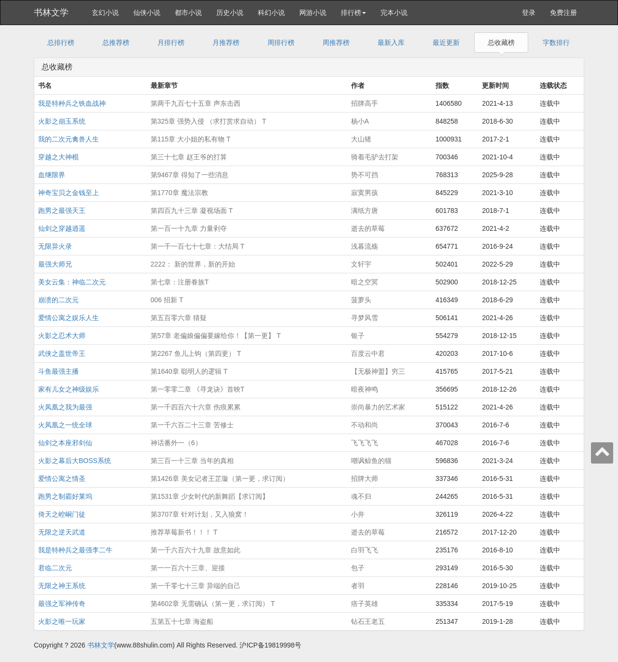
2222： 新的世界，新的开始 (193, 264)
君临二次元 (55, 568)
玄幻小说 (105, 12)
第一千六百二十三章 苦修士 (192, 425)
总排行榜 (60, 42)
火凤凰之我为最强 (65, 407)
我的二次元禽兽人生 (68, 139)
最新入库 (391, 42)
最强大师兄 (55, 264)
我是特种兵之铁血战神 (72, 103)
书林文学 (51, 12)
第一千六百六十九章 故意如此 (195, 550)
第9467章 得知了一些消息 (189, 175)
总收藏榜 (501, 42)
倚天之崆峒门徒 (61, 514)
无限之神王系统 (61, 586)
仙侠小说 (146, 12)
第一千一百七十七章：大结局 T (197, 246)
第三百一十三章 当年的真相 (192, 461)
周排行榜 (281, 42)
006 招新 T (167, 300)
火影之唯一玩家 (61, 621)
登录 (528, 12)
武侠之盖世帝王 (61, 353)
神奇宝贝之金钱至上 (68, 193)
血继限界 (51, 175)
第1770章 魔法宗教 (179, 193)
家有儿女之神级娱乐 (68, 389)
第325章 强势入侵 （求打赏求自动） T (209, 121)
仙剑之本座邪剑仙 (65, 443)
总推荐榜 (115, 42)
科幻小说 (271, 12)
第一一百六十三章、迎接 (188, 568)
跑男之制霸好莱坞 (65, 496)
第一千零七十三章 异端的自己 (195, 586)
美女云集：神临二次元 (72, 282)
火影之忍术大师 (61, 335)
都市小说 (188, 12)
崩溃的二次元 (58, 300)
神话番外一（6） (176, 443)
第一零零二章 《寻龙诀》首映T (197, 389)
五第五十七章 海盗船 (182, 621)
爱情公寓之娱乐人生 (68, 318)
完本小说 (393, 12)
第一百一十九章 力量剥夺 (189, 228)
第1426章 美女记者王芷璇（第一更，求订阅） (220, 478)
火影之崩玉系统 (61, 121)
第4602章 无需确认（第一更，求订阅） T (213, 603)
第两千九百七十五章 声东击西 (195, 103)
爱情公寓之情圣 (61, 478)
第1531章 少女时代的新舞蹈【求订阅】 (210, 496)
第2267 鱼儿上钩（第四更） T (196, 353)
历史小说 (229, 12)
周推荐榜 (336, 42)
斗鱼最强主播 (58, 371)
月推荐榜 (225, 42)
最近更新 (446, 42)
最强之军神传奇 (61, 603)
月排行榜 (170, 42)
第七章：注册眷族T (180, 282)
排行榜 (353, 12)
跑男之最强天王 (61, 210)
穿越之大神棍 (58, 157)
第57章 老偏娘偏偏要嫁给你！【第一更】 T (216, 335)
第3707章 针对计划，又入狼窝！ (200, 514)
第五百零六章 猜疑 (179, 318)
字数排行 (556, 42)
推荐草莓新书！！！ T (184, 532)
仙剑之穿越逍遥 (61, 228)
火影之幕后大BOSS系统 (74, 461)
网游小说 (312, 12)
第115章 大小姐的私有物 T (191, 139)
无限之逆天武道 (61, 532)
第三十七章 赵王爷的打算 (189, 157)
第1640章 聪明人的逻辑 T (189, 371)
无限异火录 (55, 246)
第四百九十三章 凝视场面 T (192, 210)
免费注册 (563, 12)
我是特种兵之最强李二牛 (75, 550)
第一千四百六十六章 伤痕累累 (195, 407)
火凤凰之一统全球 (65, 425)
